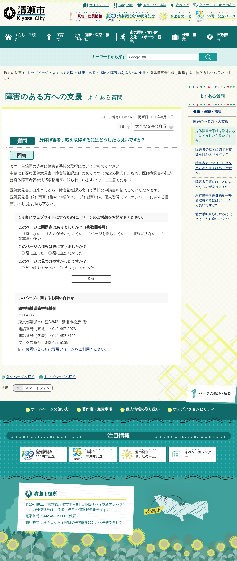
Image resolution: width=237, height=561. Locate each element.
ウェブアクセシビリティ (194, 409)
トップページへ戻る (60, 377)
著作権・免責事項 (97, 409)
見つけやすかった (41, 268)
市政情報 (222, 37)
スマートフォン (37, 388)
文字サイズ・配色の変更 (217, 5)
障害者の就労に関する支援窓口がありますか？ (213, 152)
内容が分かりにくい (66, 234)
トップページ (37, 73)
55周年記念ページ (221, 16)
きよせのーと (180, 16)
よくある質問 (63, 73)
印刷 (121, 126)
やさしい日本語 (154, 5)
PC (18, 388)
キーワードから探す (109, 57)
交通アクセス (112, 504)
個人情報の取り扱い (143, 409)
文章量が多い (29, 238)
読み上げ (182, 5)
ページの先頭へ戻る (215, 393)
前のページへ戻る (20, 377)
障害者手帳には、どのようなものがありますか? (213, 184)
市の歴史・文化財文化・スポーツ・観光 (145, 36)
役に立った (35, 253)
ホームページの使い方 (50, 409)
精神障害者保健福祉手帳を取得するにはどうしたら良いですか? (213, 200)
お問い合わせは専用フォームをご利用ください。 (67, 349)
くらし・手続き (25, 37)
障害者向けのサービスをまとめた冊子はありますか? (213, 168)
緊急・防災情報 (89, 16)
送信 (91, 279)
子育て (59, 37)
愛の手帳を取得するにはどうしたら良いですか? (213, 216)
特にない (33, 234)
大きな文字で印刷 (151, 126)
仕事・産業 (189, 37)
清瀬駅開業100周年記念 (136, 16)
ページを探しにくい (108, 234)
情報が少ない (144, 234)
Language (125, 5)
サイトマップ (99, 5)
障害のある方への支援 (128, 73)
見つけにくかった (79, 268)
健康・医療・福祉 (96, 37)
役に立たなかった (67, 253)
